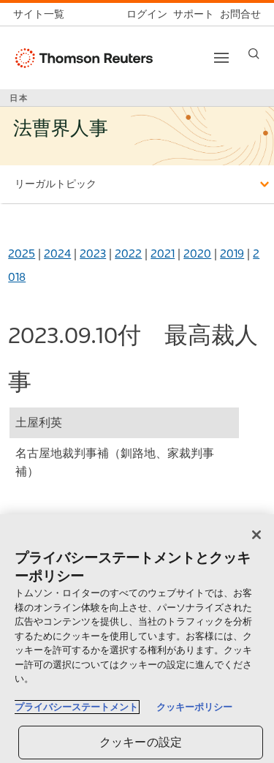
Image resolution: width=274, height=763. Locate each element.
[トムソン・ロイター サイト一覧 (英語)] (41, 14)
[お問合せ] (237, 14)
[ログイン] (144, 14)
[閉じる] (256, 535)
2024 (57, 253)
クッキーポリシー (194, 707)
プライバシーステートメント (76, 707)
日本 (18, 98)
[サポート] (190, 14)
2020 (197, 253)
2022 (128, 253)
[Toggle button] (221, 58)
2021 (163, 253)
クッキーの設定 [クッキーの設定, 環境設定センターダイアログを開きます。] (140, 742)
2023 (93, 253)
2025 (21, 253)
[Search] (254, 54)
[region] (137, 638)
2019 (232, 253)
